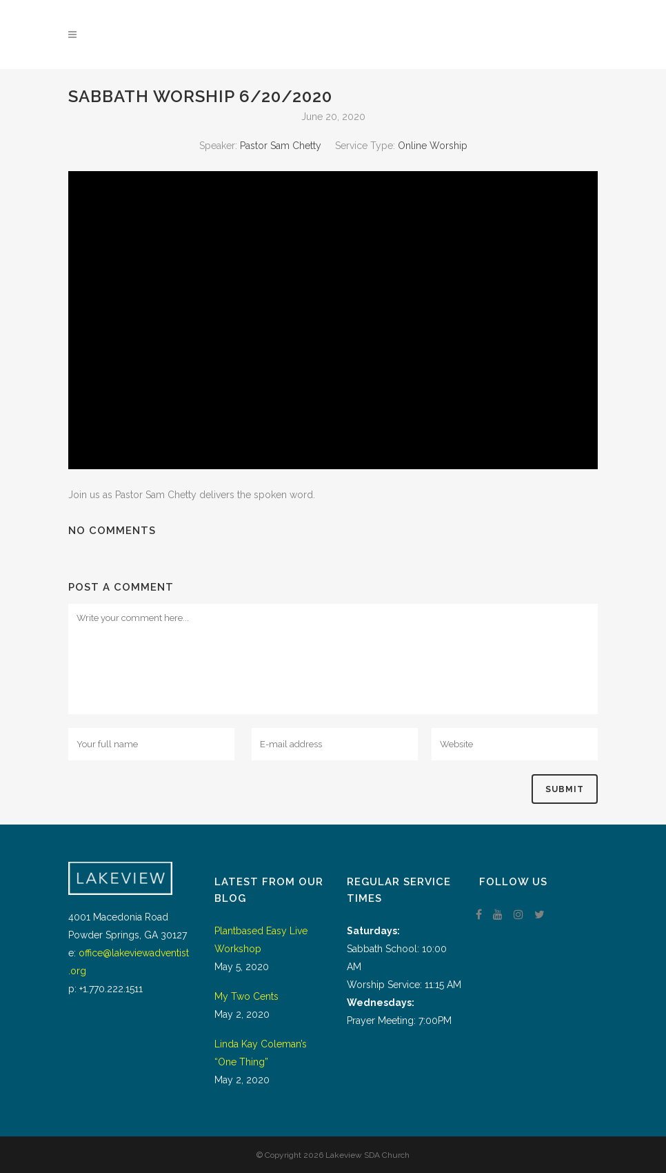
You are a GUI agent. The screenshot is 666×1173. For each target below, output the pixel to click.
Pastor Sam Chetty (280, 145)
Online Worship (432, 145)
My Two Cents (246, 996)
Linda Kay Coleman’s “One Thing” (260, 1052)
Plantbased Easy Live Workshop (260, 939)
